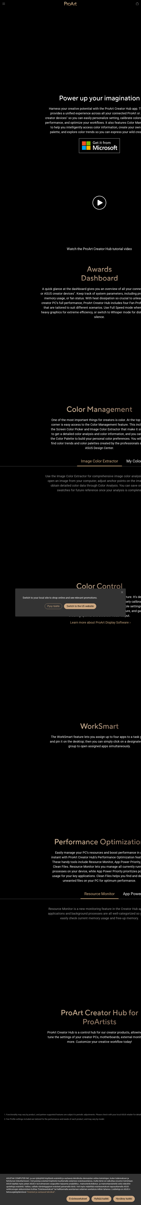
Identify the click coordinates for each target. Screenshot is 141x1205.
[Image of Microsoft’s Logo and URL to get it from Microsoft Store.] (99, 145)
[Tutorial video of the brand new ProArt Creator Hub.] (99, 203)
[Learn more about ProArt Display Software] (99, 622)
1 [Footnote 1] (67, 117)
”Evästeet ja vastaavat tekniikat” (41, 1192)
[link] (70, 4)
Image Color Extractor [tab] (99, 461)
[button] (4, 4)
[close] (122, 592)
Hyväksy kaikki (124, 1198)
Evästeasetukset (78, 1198)
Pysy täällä (53, 606)
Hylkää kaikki (101, 1198)
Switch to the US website (80, 606)
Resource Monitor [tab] (99, 894)
